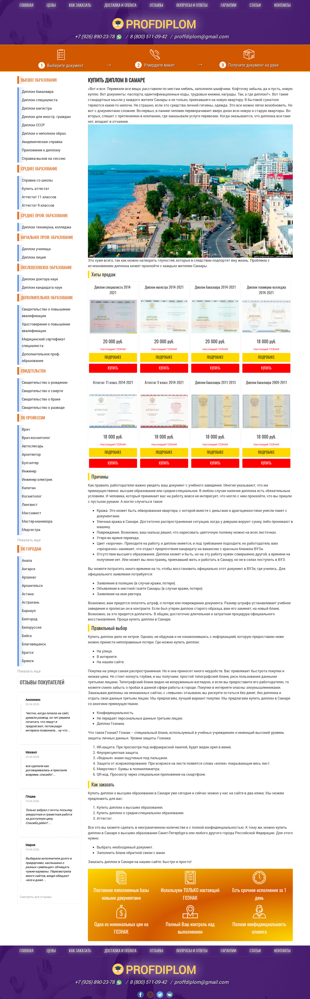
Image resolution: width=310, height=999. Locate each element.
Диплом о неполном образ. (44, 133)
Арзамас (29, 577)
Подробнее (113, 357)
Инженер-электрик (37, 479)
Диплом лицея (34, 257)
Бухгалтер (30, 462)
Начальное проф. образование (47, 237)
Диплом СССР (33, 125)
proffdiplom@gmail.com (201, 36)
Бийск (27, 635)
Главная (26, 5)
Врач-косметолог (36, 437)
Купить (113, 368)
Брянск (28, 660)
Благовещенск (34, 644)
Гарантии (228, 5)
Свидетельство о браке (41, 399)
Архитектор (31, 454)
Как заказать (80, 5)
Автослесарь (32, 446)
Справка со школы (37, 180)
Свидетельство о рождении (44, 382)
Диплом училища (36, 248)
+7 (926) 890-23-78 (98, 36)
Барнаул (29, 610)
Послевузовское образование (46, 267)
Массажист (31, 513)
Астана (28, 593)
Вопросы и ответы (192, 5)
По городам (31, 549)
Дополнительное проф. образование (41, 357)
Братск (27, 652)
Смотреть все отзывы (36, 897)
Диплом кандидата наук (42, 287)
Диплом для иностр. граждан (46, 116)
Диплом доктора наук (40, 279)
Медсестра (31, 529)
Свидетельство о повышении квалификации (46, 312)
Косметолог (32, 496)
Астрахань (30, 602)
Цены (51, 5)
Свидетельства (33, 371)
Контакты (282, 5)
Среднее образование (39, 168)
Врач (26, 429)
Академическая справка (42, 141)
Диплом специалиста (40, 99)
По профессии (33, 418)
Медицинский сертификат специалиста (43, 342)
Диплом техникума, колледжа (46, 227)
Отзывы (156, 5)
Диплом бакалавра (38, 91)
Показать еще (29, 540)
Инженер (29, 471)
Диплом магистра (37, 108)
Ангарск (28, 568)
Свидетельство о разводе (43, 407)
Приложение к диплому (41, 150)
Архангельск (32, 585)
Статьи (255, 5)
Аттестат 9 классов (38, 205)
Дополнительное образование (47, 297)
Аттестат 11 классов (39, 197)
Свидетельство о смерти (42, 390)
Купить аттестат (35, 188)
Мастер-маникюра (37, 521)
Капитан (29, 487)
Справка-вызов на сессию (43, 158)
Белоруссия (31, 627)
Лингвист (29, 504)
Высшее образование (39, 80)
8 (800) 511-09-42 (148, 36)
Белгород (29, 619)
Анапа (27, 560)
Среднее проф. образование (44, 215)
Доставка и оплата (120, 5)
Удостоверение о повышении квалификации (46, 327)
